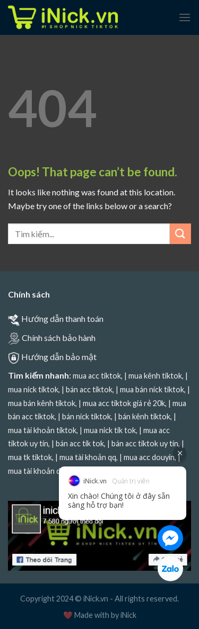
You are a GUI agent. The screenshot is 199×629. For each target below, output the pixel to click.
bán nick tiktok (86, 416)
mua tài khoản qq (87, 457)
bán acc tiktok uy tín (144, 443)
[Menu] (184, 17)
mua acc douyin (149, 457)
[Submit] (180, 233)
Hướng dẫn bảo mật (59, 357)
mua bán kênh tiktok (41, 403)
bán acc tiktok (89, 389)
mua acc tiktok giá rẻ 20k (124, 403)
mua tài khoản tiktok (42, 430)
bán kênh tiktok (144, 416)
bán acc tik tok (80, 443)
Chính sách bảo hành (59, 338)
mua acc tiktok (97, 375)
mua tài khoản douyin (43, 470)
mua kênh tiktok (155, 375)
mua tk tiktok (30, 457)
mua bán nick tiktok (152, 389)
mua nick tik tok (110, 430)
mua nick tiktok (33, 389)
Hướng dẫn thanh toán (62, 318)
